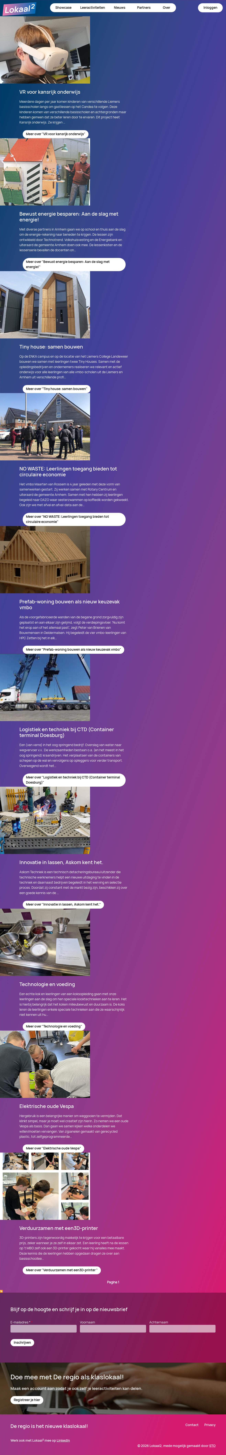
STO (212, 1446)
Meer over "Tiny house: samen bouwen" (56, 389)
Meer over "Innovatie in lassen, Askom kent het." (63, 904)
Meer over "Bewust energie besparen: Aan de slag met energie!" (68, 264)
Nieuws (119, 7)
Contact (192, 1425)
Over (166, 7)
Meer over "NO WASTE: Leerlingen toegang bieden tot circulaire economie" (67, 519)
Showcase (63, 7)
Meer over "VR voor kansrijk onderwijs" (55, 134)
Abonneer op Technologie (1, 1291)
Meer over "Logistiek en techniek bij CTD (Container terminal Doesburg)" (73, 780)
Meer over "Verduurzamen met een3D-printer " (62, 1270)
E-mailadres (21, 1322)
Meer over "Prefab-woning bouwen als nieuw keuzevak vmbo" (73, 649)
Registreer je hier (27, 1400)
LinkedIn (63, 1440)
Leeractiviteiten (92, 7)
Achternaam (158, 1322)
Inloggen (210, 7)
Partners (144, 7)
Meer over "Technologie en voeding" (54, 1026)
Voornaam (87, 1322)
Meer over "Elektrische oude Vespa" (53, 1148)
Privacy (210, 1425)
